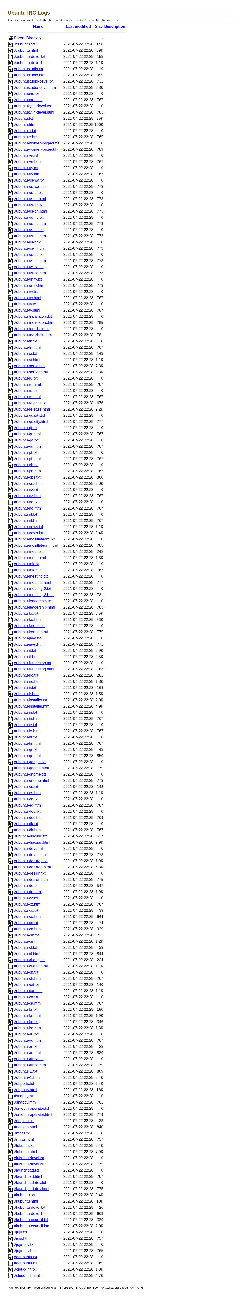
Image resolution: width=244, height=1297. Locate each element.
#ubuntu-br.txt (25, 1009)
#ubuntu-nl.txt (25, 514)
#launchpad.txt (26, 1170)
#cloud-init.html (27, 1275)
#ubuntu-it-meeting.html (34, 669)
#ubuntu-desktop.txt (31, 861)
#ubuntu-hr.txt (25, 737)
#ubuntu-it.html (26, 657)
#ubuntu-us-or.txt (28, 193)
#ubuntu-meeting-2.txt (32, 589)
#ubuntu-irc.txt (26, 675)
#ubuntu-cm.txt (26, 935)
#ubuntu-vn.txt (26, 155)
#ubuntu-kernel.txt (29, 626)
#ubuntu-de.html (28, 892)
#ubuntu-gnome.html (31, 780)
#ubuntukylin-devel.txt (32, 106)
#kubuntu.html (26, 1201)
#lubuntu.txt (24, 1146)
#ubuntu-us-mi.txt (29, 230)
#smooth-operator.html (33, 1115)
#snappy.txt (23, 1096)
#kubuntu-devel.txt (29, 1207)
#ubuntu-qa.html (28, 446)
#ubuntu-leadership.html (34, 607)
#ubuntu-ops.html (29, 483)
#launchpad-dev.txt (30, 1183)
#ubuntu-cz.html (27, 904)
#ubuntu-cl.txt (25, 948)
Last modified (78, 27)
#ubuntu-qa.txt (26, 440)
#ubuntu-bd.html (28, 1028)
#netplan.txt (24, 1121)
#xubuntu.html (26, 50)
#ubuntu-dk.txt (26, 824)
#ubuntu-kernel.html (31, 632)
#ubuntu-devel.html (30, 855)
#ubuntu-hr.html (27, 743)
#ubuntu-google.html (31, 768)
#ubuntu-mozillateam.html (36, 545)
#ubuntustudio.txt (28, 69)
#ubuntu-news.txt (28, 527)
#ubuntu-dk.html (27, 830)
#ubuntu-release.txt (30, 403)
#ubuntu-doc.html (29, 818)
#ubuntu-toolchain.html (33, 335)
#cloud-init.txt (25, 1269)
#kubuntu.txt (24, 1195)
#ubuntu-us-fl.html (29, 248)
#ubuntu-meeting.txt (31, 576)
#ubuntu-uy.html (27, 174)
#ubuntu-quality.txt (29, 415)
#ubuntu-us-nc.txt (29, 217)
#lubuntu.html (25, 1152)
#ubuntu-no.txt (26, 502)
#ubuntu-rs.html (27, 397)
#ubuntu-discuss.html (32, 842)
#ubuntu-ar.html (27, 1053)
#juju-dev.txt (24, 1245)
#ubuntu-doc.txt (27, 811)
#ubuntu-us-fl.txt (27, 242)
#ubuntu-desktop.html (32, 867)
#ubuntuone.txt (26, 94)
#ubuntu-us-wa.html (31, 186)
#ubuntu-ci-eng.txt (29, 960)
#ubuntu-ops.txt (27, 477)
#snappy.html (25, 1102)
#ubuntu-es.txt (26, 787)
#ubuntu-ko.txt (26, 613)
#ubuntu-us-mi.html (30, 236)
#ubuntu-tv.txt (25, 304)
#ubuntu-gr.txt (25, 750)
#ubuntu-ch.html (27, 978)
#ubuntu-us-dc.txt (29, 254)
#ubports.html (25, 1090)
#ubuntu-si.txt (25, 353)
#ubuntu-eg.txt (26, 799)
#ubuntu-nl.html (27, 521)
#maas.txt (22, 1133)
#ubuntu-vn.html (27, 162)
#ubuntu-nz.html (27, 496)
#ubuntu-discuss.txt (30, 836)
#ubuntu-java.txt (27, 638)
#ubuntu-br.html (27, 1016)
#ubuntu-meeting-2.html (34, 595)
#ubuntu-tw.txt (26, 292)
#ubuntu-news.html (30, 533)
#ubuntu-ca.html (27, 1003)
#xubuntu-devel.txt (29, 56)
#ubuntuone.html (28, 100)
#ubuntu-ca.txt (26, 997)
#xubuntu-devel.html (31, 63)
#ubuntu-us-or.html (30, 199)
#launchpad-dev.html (31, 1189)
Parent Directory (28, 38)
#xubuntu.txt (24, 44)
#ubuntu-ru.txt (26, 378)
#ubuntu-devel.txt (28, 849)
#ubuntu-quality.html (31, 422)
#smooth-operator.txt (31, 1108)
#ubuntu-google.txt (30, 762)
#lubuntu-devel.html (30, 1164)
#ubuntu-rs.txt (25, 391)
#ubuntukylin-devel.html (34, 112)
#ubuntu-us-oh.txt (29, 205)
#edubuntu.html (27, 1263)
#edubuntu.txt (25, 1257)
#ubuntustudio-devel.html (35, 87)
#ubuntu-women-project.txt (36, 143)
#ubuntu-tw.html (27, 298)
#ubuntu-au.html (28, 1040)
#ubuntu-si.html (27, 360)
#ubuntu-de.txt (26, 886)
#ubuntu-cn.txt (26, 923)
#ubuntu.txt (23, 118)
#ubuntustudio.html (30, 75)
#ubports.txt (24, 1084)
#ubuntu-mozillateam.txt (34, 539)
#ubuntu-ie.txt (25, 725)
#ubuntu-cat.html (28, 991)
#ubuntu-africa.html (30, 1065)
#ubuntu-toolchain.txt (32, 329)
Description (114, 27)
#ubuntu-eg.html (28, 805)
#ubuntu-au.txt (26, 1034)
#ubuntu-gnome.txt (30, 774)
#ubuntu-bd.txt (26, 1022)
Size (99, 27)
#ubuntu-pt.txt (25, 452)
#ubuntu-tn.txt (25, 341)
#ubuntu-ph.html (28, 471)
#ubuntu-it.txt (25, 650)
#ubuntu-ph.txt (26, 465)
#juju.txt (20, 1232)
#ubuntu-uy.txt (26, 168)
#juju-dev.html (25, 1251)
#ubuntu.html (25, 125)
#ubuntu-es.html (27, 793)
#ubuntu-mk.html (28, 570)
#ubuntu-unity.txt (28, 279)
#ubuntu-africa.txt (29, 1059)
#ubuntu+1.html (27, 1077)
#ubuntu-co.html (27, 917)
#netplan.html (25, 1127)
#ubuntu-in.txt (25, 712)
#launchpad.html (28, 1176)
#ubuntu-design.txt (30, 873)
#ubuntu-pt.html (27, 459)
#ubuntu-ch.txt (26, 972)
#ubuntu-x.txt (25, 131)
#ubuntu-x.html (26, 137)
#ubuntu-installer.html (32, 706)
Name (38, 27)
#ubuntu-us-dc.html (30, 261)
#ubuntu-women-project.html (38, 149)
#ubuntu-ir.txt (25, 688)
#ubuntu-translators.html (34, 323)
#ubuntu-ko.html (27, 620)
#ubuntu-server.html (31, 372)
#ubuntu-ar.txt (25, 1047)
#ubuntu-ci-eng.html (31, 966)
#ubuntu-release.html (32, 409)
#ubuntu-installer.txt (30, 700)
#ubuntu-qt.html (27, 434)
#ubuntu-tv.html (27, 310)
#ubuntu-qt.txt (25, 428)
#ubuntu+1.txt (25, 1071)
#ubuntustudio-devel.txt (33, 81)
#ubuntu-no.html (28, 508)
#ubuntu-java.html (29, 644)
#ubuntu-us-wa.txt (29, 180)
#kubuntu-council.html (32, 1226)
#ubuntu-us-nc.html (30, 224)
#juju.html (22, 1238)
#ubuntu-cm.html (28, 941)
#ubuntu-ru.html (27, 384)
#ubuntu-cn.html (27, 929)
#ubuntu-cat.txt (26, 985)
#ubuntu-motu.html (30, 558)
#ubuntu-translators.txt (33, 316)
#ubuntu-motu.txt (28, 551)
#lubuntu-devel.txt (29, 1158)
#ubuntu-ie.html (27, 731)
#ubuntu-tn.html (27, 347)
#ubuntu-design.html (31, 879)
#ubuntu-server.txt (29, 366)
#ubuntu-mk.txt (26, 564)
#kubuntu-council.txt (31, 1220)
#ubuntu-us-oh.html (30, 211)
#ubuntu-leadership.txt (33, 601)
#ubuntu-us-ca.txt (29, 267)
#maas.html (24, 1139)
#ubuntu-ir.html (26, 694)
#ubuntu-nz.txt (26, 490)
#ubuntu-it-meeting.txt (32, 663)
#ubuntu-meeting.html (32, 582)
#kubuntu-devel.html (31, 1214)
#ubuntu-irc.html (27, 681)
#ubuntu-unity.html (29, 285)
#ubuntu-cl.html (27, 954)
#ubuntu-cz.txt (26, 898)
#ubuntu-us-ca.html (30, 273)
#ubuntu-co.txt (26, 910)
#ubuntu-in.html (27, 719)
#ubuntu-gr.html (27, 756)
